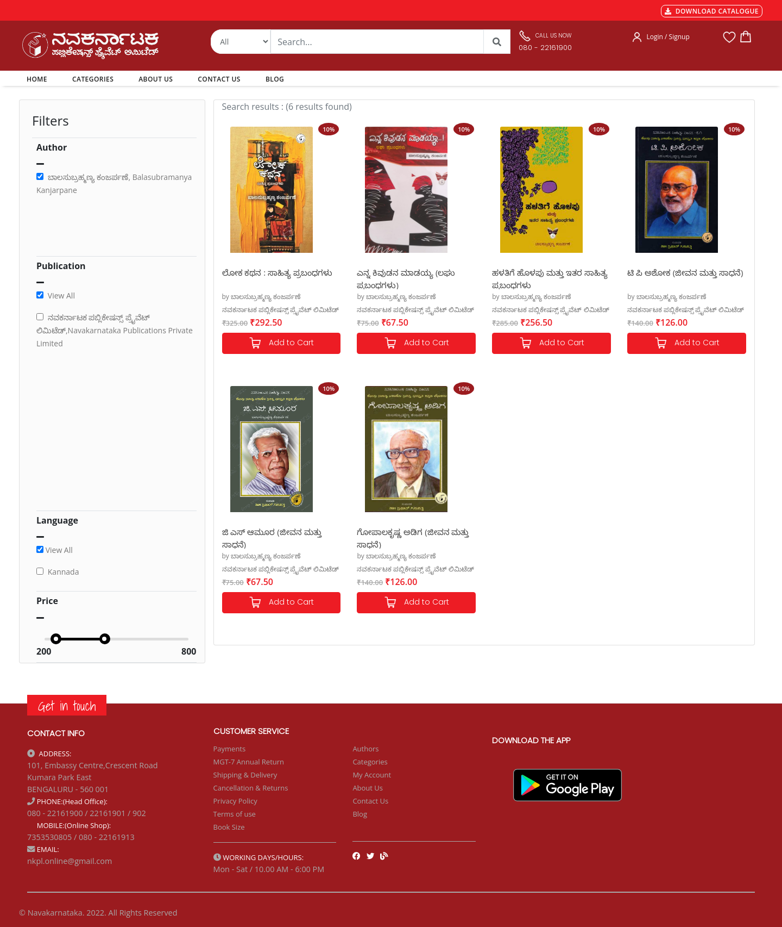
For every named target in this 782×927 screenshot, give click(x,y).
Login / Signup (668, 36)
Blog (359, 814)
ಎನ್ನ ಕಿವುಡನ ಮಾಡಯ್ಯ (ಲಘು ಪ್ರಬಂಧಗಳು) (406, 278)
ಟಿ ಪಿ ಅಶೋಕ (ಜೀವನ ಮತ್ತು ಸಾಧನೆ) (685, 272)
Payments (229, 749)
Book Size (229, 827)
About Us (367, 788)
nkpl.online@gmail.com (69, 861)
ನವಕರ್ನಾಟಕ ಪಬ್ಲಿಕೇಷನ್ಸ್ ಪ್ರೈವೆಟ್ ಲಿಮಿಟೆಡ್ (280, 309)
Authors (365, 749)
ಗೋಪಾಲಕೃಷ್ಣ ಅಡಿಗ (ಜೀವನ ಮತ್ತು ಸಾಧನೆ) (413, 537)
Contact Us (370, 801)
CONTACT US (219, 79)
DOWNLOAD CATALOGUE (712, 11)
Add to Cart (281, 343)
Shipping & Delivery (245, 775)
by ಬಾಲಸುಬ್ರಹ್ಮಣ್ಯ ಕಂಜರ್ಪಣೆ (261, 296)
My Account (371, 775)
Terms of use (234, 814)
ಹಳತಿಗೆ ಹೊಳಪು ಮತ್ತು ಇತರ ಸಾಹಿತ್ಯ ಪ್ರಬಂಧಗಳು (550, 278)
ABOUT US (155, 79)
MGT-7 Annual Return (249, 762)
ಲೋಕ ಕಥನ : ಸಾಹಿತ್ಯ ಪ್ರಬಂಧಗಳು (277, 272)
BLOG (275, 79)
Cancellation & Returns (250, 788)
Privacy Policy (235, 801)
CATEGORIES (92, 79)
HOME (39, 79)
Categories (369, 762)
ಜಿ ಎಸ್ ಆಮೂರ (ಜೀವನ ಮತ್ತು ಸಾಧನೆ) (271, 537)
